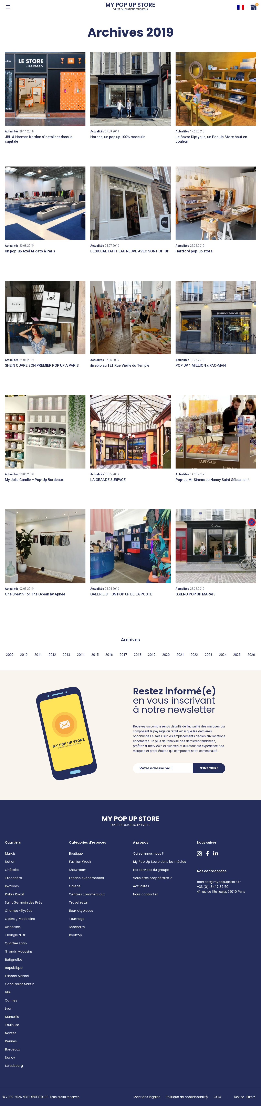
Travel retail (78, 902)
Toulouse (12, 1025)
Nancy (10, 1057)
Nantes (10, 1033)
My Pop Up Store (130, 7)
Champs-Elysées (18, 910)
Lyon (8, 1008)
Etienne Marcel (17, 976)
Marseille (12, 1016)
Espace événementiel (86, 878)
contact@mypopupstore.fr (219, 881)
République (14, 967)
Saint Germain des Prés (23, 902)
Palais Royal (14, 894)
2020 (166, 655)
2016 (109, 655)
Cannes (11, 1000)
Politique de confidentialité (187, 1097)
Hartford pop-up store (194, 251)
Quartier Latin (16, 943)
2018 (137, 655)
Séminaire (77, 927)
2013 (66, 655)
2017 (123, 655)
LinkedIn (215, 853)
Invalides (12, 886)
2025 (237, 655)
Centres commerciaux (87, 894)
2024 (223, 655)
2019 (151, 655)
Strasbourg (14, 1065)
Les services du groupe (151, 869)
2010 (24, 655)
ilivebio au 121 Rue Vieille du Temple (119, 365)
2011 (38, 655)
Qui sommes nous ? (148, 853)
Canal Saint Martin (19, 984)
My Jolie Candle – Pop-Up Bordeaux (34, 479)
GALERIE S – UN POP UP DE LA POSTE (121, 594)
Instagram (199, 853)
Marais (10, 853)
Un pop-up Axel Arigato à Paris (30, 251)
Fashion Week (80, 861)
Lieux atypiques (81, 910)
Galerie (75, 886)
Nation (10, 861)
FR (240, 7)
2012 (52, 655)
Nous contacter (145, 894)
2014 (80, 655)
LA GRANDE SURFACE (108, 479)
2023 (208, 655)
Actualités (141, 886)
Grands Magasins (18, 951)
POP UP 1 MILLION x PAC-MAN (201, 365)
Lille (8, 992)
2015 (95, 655)
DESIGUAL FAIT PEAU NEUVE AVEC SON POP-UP (129, 251)
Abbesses (13, 927)
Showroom (77, 869)
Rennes (11, 1041)
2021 (180, 655)
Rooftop (75, 935)
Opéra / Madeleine (20, 918)
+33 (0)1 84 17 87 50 (212, 886)
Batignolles (13, 959)
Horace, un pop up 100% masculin (117, 137)
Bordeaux (12, 1049)
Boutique (76, 853)
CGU (217, 1097)
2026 (251, 655)
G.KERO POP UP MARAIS (196, 594)
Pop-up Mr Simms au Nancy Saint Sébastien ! (212, 479)
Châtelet (12, 869)
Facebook (207, 853)
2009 (9, 655)
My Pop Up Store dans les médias (159, 861)
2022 (194, 655)
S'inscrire (209, 768)
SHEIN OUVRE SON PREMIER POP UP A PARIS (42, 365)
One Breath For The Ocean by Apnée (35, 594)
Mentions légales (146, 1097)
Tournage (76, 918)
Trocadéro (13, 878)
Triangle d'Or (15, 935)
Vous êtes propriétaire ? (152, 878)
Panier (253, 6)
